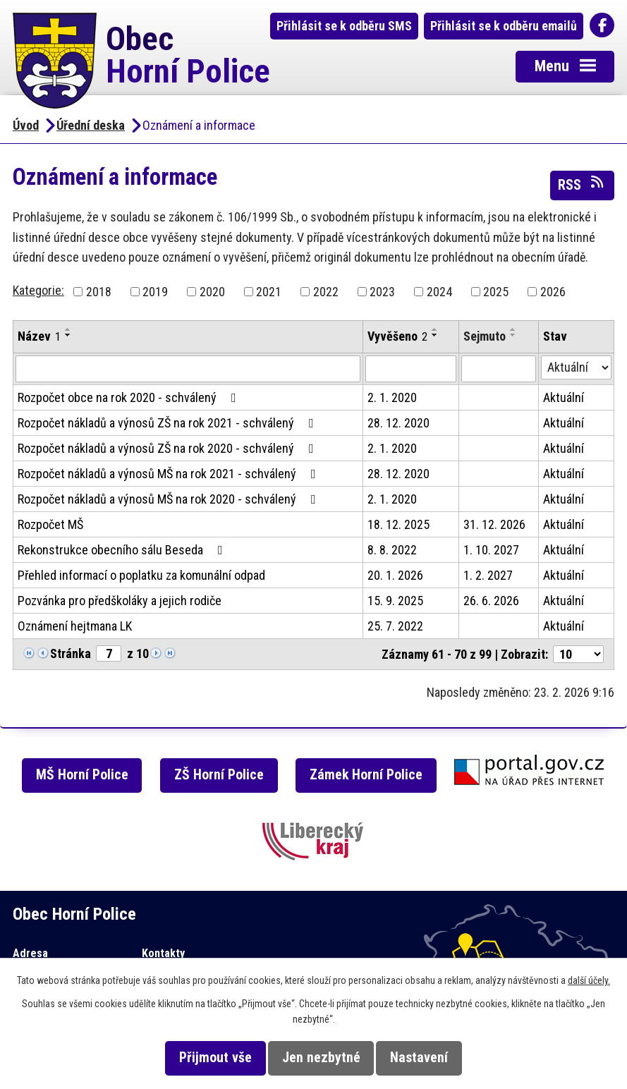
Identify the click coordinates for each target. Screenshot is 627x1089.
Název (39, 336)
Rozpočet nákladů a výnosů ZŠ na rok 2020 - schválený (168, 448)
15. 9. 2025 (395, 600)
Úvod (26, 125)
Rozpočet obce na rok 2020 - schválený (130, 397)
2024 (439, 291)
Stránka (70, 653)
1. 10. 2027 (491, 549)
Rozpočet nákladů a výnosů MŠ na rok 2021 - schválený (170, 473)
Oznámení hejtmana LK (75, 626)
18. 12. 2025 (398, 524)
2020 (212, 291)
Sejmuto (484, 336)
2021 (268, 291)
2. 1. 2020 (392, 397)
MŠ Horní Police (82, 775)
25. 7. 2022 (395, 626)
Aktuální (563, 397)
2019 (155, 291)
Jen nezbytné (321, 1058)
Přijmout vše (215, 1058)
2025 (496, 291)
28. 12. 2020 (398, 422)
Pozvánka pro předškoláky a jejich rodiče (119, 600)
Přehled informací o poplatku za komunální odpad (141, 575)
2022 (326, 291)
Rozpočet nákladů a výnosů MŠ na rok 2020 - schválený (170, 499)
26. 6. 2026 (491, 600)
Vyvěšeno (397, 336)
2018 (98, 291)
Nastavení (419, 1058)
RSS (582, 184)
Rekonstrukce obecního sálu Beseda (123, 549)
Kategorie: (38, 290)
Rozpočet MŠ (50, 524)
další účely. (589, 980)
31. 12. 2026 (494, 524)
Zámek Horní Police (366, 775)
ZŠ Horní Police (219, 775)
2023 (382, 291)
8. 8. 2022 (392, 549)
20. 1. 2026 (395, 575)
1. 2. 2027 (488, 575)
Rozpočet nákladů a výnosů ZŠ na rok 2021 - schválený (168, 422)
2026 (553, 291)
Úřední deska (90, 125)
